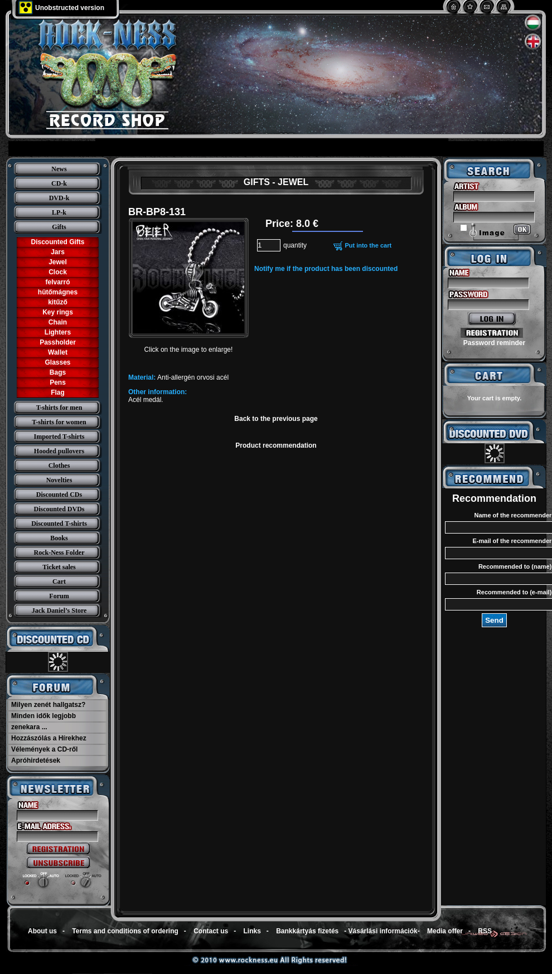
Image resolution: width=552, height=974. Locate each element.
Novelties (59, 480)
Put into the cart (368, 245)
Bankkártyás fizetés (307, 931)
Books (58, 538)
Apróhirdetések (35, 760)
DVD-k (59, 198)
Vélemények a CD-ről (44, 749)
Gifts (59, 227)
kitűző (57, 302)
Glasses (57, 362)
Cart (59, 581)
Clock (58, 272)
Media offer (445, 931)
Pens (58, 382)
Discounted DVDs (58, 509)
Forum (59, 596)
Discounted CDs (59, 494)
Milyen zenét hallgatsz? (48, 705)
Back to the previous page (275, 419)
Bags (58, 372)
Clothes (59, 465)
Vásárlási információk (383, 931)
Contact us (210, 931)
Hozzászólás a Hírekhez (48, 738)
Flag (58, 392)
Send (494, 620)
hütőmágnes (58, 292)
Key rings (57, 312)
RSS (485, 931)
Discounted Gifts (57, 242)
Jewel (58, 262)
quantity (295, 245)
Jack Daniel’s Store (59, 610)
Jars (58, 252)
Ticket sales (58, 567)
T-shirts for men (59, 407)
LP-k (59, 212)
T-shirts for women (59, 422)
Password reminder (494, 343)
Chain (58, 322)
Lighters (58, 332)
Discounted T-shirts (59, 523)
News (58, 169)
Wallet (57, 352)
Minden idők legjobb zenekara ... (43, 721)
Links (252, 931)
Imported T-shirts (58, 436)
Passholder (58, 342)
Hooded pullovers (59, 451)
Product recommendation (275, 445)
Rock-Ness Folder (59, 552)
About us (42, 931)
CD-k (59, 183)
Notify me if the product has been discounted (326, 269)
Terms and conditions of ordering (125, 931)
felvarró (57, 282)
